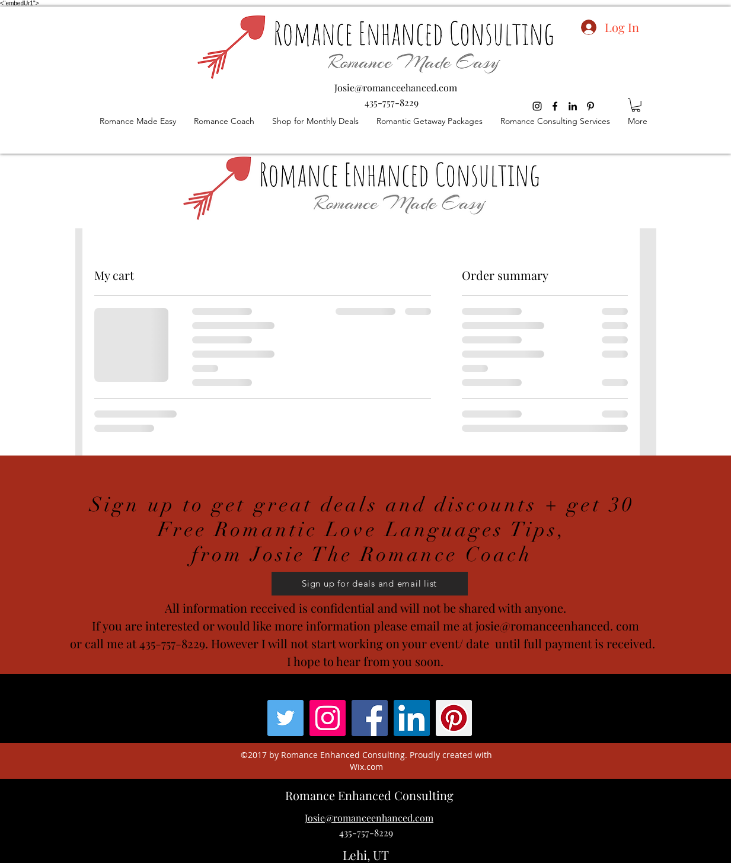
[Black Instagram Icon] (537, 106)
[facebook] (555, 106)
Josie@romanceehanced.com (395, 87)
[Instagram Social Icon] (327, 718)
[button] (636, 105)
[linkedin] (573, 106)
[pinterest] (590, 106)
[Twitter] (285, 718)
